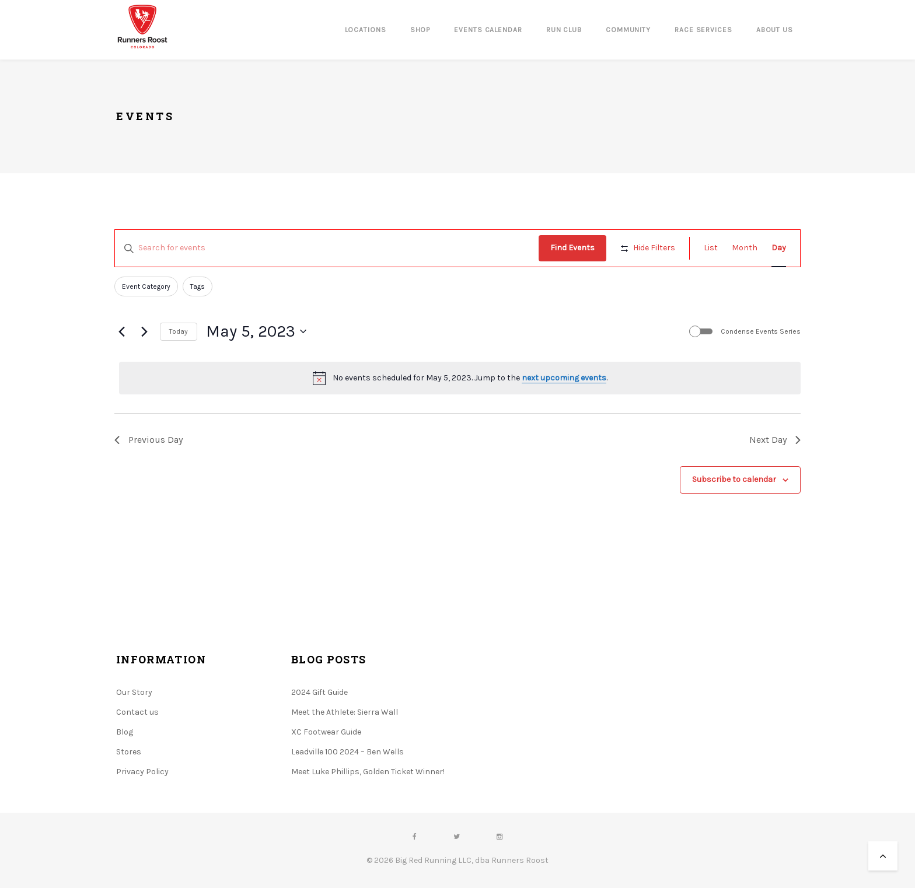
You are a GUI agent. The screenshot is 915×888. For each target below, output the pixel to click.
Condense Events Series (761, 331)
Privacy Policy (142, 772)
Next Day (775, 439)
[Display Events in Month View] (744, 248)
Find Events (572, 248)
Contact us (137, 712)
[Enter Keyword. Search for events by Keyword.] (327, 248)
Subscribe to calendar (734, 479)
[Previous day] (121, 331)
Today (178, 331)
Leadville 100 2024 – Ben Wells (347, 752)
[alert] (460, 378)
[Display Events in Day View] (778, 248)
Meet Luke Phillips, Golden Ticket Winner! (368, 772)
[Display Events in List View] (711, 248)
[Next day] (144, 331)
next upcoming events (564, 378)
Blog (124, 732)
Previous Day (148, 439)
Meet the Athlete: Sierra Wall (344, 712)
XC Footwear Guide (326, 732)
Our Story (134, 692)
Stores (128, 752)
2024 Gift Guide (319, 692)
